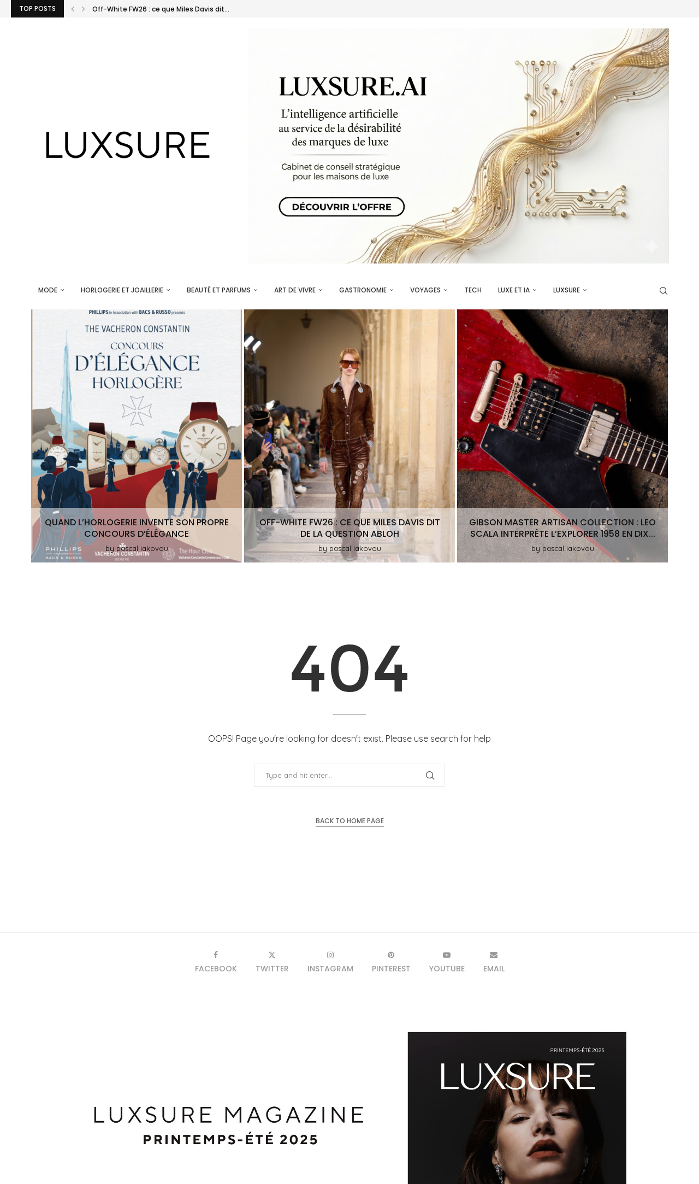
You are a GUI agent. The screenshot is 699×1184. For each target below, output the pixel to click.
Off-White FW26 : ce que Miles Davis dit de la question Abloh (349, 528)
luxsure (566, 290)
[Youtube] (447, 961)
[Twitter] (272, 961)
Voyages (425, 290)
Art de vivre (295, 290)
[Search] (663, 291)
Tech (473, 290)
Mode (47, 290)
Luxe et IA (514, 290)
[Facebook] (216, 961)
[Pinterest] (391, 961)
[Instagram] (330, 961)
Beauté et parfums (219, 290)
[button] (72, 8)
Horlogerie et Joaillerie (122, 290)
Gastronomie (363, 290)
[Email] (494, 961)
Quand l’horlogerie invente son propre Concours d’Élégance (137, 528)
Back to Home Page (350, 820)
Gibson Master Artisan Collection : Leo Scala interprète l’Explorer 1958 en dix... (562, 528)
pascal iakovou (142, 548)
